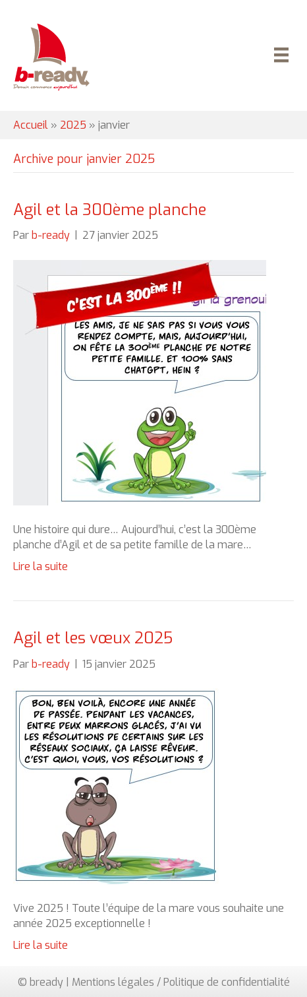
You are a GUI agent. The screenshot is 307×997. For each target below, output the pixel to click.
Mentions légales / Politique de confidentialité (181, 982)
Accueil (30, 125)
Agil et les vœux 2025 (93, 638)
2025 (73, 125)
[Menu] (279, 56)
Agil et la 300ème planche (109, 209)
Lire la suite (40, 566)
